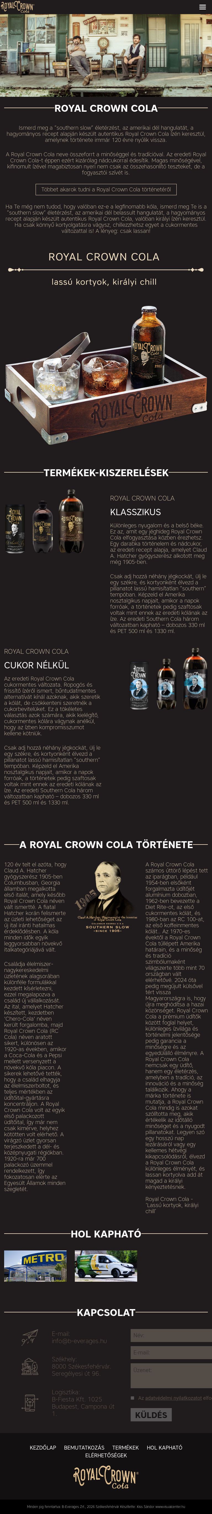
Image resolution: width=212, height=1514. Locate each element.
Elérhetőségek (106, 1455)
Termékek (125, 1448)
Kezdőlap (43, 1448)
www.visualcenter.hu (170, 1507)
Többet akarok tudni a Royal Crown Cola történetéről (106, 189)
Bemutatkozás (84, 1448)
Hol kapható (164, 1448)
